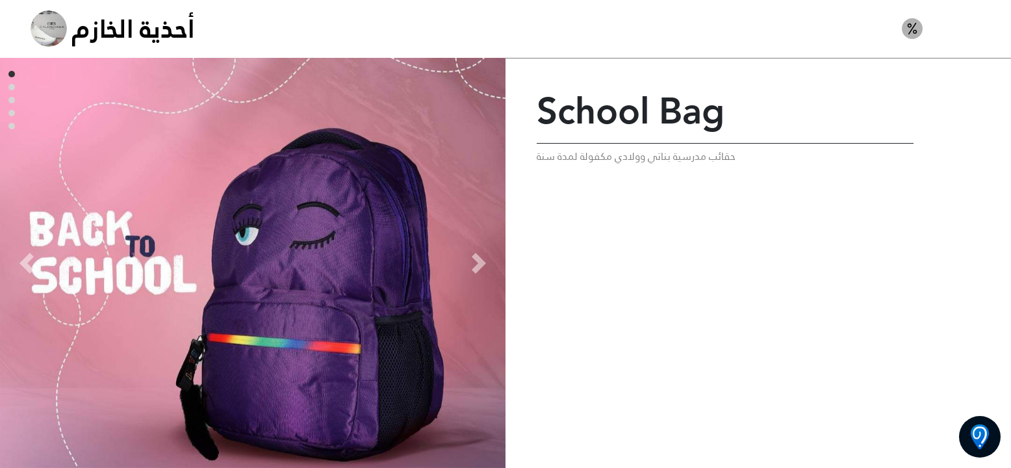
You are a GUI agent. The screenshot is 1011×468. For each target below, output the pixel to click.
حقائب (961, 28)
